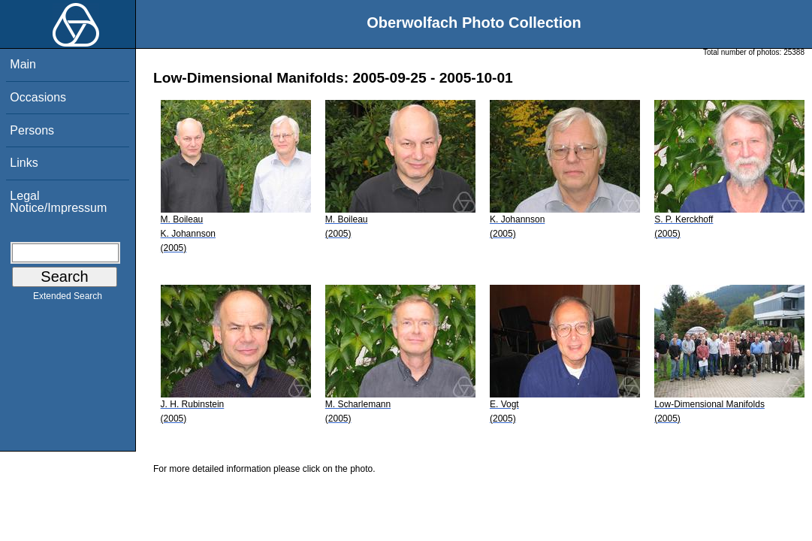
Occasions (38, 97)
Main (23, 64)
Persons (32, 130)
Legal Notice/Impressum (58, 201)
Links (24, 162)
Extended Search (67, 299)
